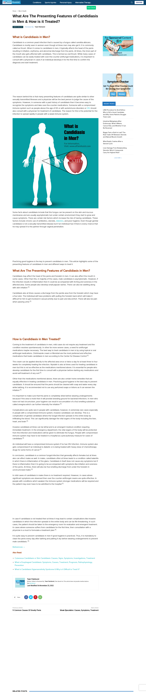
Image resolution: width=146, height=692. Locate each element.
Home (14, 11)
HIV (88, 108)
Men (113, 94)
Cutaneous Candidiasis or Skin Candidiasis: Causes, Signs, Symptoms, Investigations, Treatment (55, 558)
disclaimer (32, 583)
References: (19, 547)
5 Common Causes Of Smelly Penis (27, 610)
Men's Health (22, 11)
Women (122, 94)
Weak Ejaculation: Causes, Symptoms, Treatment (79, 610)
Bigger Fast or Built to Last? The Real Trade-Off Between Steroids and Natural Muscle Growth (114, 135)
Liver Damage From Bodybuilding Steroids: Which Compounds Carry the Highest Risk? (115, 150)
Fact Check (91, 8)
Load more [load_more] (118, 157)
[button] (132, 2)
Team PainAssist (40, 27)
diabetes (59, 221)
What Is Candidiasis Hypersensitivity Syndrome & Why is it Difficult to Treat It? (47, 569)
